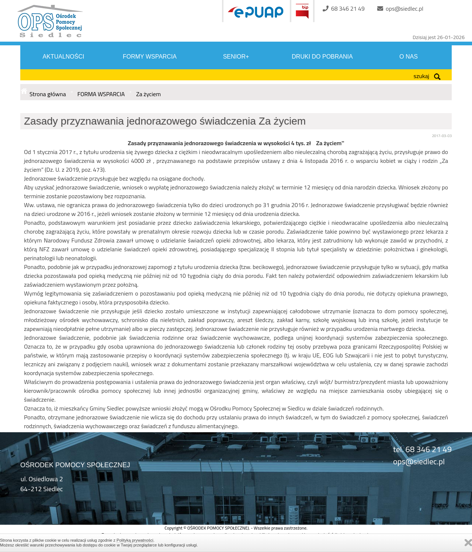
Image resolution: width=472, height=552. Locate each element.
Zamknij (468, 542)
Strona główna (48, 94)
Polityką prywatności (135, 540)
